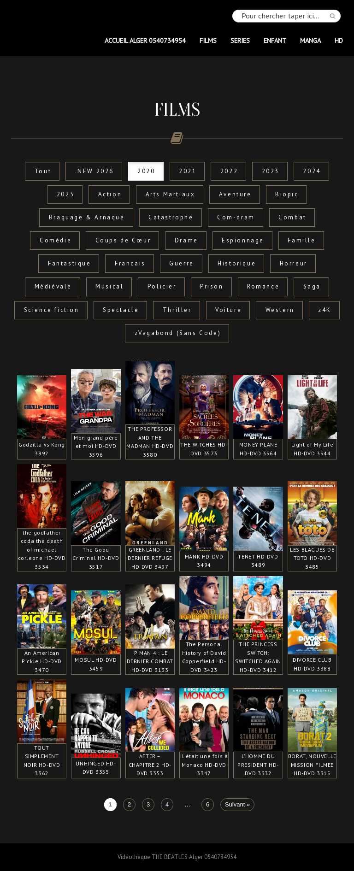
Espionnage (243, 240)
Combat (292, 217)
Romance (263, 286)
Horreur (293, 263)
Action (110, 194)
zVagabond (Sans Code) (178, 333)
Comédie (55, 240)
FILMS (208, 40)
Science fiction (51, 310)
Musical (109, 286)
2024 (311, 171)
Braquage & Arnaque (87, 217)
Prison (212, 286)
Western (280, 310)
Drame (186, 240)
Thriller (177, 310)
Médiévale (53, 286)
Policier (162, 286)
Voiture (228, 310)
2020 (146, 171)
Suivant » (237, 804)
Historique (237, 263)
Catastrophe (171, 217)
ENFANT (275, 40)
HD (339, 40)
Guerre (181, 263)
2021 (187, 171)
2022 (229, 171)
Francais (130, 263)
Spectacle (121, 310)
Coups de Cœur (123, 240)
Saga (312, 286)
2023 (270, 171)
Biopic (287, 194)
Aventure (235, 194)
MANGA (310, 40)
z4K (324, 310)
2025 (65, 194)
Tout (43, 171)
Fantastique (69, 263)
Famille (301, 240)
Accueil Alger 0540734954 (145, 40)
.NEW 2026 (94, 171)
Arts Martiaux (170, 194)
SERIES (240, 40)
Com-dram (236, 217)
